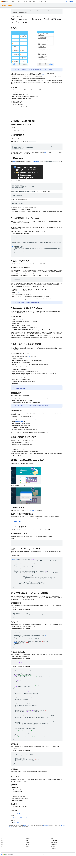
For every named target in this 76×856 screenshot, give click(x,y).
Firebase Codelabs (6, 5)
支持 (45, 1)
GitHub (2, 848)
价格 (30, 1)
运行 (19, 1)
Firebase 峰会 (28, 842)
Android (16, 854)
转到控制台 (71, 1)
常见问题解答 (53, 848)
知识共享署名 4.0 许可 (27, 825)
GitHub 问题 (16, 822)
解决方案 (25, 1)
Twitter (27, 844)
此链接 (45, 152)
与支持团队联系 (54, 840)
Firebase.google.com (18, 813)
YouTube (27, 846)
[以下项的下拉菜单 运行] (21, 1)
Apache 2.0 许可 (46, 825)
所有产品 (44, 854)
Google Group (54, 844)
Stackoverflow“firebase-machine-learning (22, 817)
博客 (66, 1)
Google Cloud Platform (36, 854)
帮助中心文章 (45, 405)
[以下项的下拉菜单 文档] (36, 1)
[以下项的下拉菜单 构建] (15, 1)
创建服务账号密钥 (19, 421)
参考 (2, 842)
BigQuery (29, 356)
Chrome (22, 854)
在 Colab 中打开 (16, 522)
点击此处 (34, 419)
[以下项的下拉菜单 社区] (42, 1)
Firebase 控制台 (18, 128)
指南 (2, 840)
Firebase (12, 16)
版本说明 (53, 846)
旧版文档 (53, 850)
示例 (43, 74)
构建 (13, 1)
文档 (34, 1)
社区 (40, 1)
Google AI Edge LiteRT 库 (46, 69)
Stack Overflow (54, 842)
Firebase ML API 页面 (29, 510)
